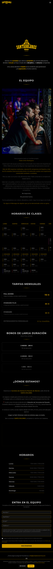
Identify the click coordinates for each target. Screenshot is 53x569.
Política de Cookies (40, 562)
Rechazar (23, 566)
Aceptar (30, 566)
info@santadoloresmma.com (37, 555)
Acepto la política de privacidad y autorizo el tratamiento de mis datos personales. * (23, 540)
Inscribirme (26, 548)
